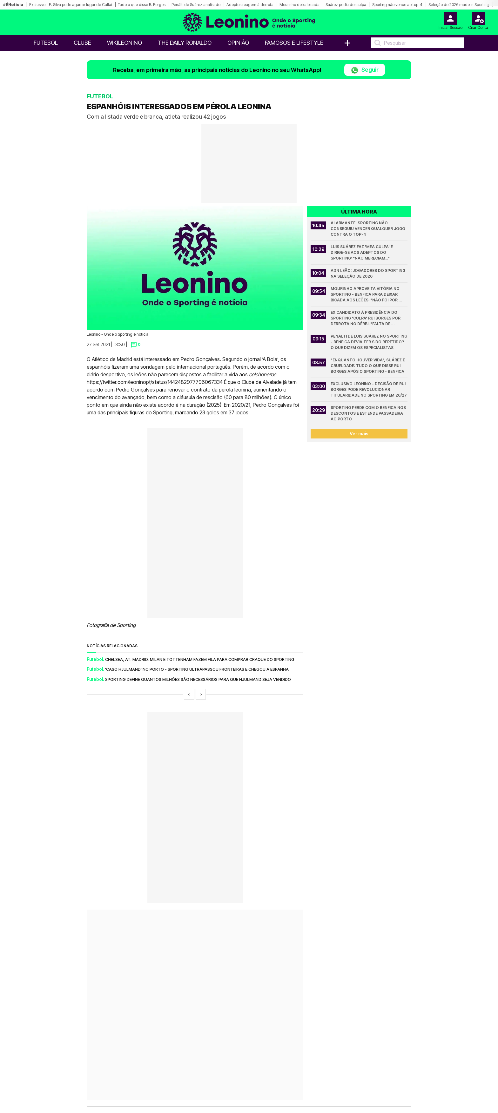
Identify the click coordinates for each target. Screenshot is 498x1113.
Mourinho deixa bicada (299, 4)
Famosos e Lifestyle (294, 42)
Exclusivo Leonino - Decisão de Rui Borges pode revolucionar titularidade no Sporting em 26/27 (369, 389)
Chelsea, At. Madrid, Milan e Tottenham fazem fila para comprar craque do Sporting (199, 659)
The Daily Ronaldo (185, 42)
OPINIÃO (238, 42)
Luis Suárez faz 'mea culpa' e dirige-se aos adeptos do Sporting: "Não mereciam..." (362, 252)
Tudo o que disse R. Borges (141, 4)
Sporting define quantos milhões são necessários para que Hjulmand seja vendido (198, 679)
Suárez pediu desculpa (346, 4)
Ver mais (359, 433)
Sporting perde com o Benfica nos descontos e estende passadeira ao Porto (369, 413)
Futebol (46, 42)
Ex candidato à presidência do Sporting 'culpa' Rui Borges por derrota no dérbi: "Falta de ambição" (366, 318)
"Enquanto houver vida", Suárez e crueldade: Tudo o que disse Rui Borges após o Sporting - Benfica (368, 366)
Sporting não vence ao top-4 (397, 4)
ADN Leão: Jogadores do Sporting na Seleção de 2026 (368, 273)
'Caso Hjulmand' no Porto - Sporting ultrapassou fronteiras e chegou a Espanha (197, 669)
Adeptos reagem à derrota (249, 4)
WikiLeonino (124, 42)
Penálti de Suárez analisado (196, 4)
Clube (82, 42)
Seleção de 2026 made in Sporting (458, 4)
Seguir (365, 70)
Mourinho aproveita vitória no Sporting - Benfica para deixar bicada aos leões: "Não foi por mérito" (365, 294)
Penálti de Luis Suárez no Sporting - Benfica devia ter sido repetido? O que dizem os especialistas (369, 342)
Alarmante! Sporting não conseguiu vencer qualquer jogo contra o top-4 (368, 229)
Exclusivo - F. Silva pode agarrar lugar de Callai (70, 4)
